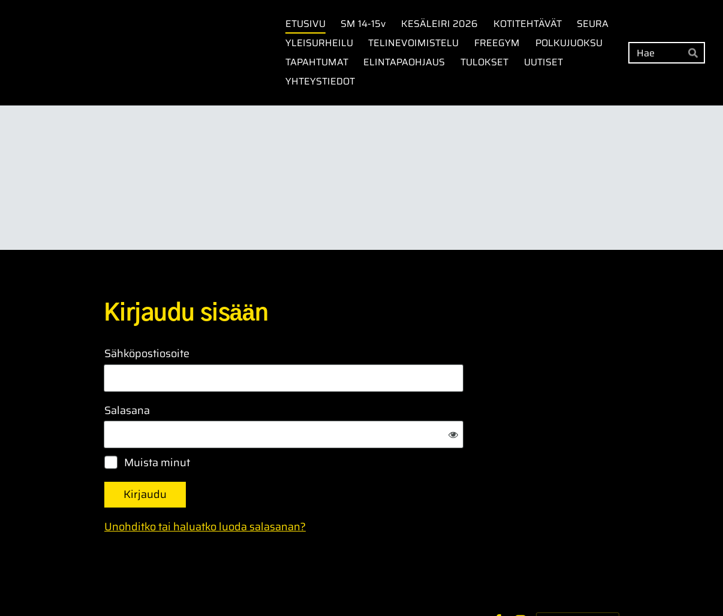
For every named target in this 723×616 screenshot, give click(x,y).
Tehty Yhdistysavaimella (578, 581)
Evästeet (462, 582)
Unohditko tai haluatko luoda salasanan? (334, 487)
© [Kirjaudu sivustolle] (108, 581)
